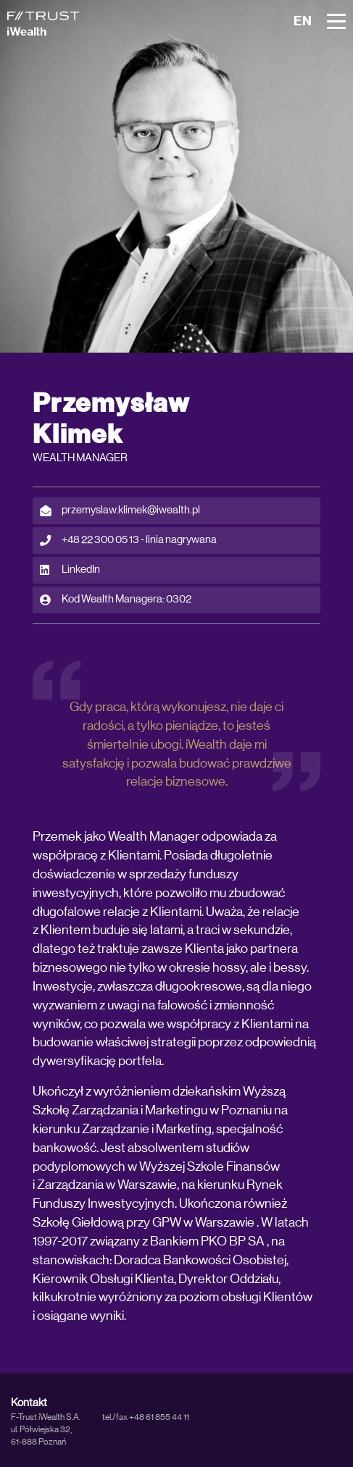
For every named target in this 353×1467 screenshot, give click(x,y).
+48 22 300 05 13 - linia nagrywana (128, 540)
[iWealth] (43, 23)
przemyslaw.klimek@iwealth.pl (120, 510)
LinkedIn (70, 570)
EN (303, 21)
